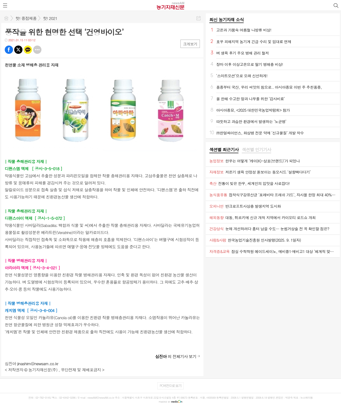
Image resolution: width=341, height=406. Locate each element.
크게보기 (190, 44)
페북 (9, 50)
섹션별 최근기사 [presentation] (223, 149)
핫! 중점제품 (25, 18)
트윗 (18, 50)
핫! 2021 (50, 18)
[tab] (224, 150)
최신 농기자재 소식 (226, 20)
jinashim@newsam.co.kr (37, 363)
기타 (37, 50)
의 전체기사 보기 (175, 356)
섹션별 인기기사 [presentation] (256, 149)
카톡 (28, 50)
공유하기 (198, 18)
